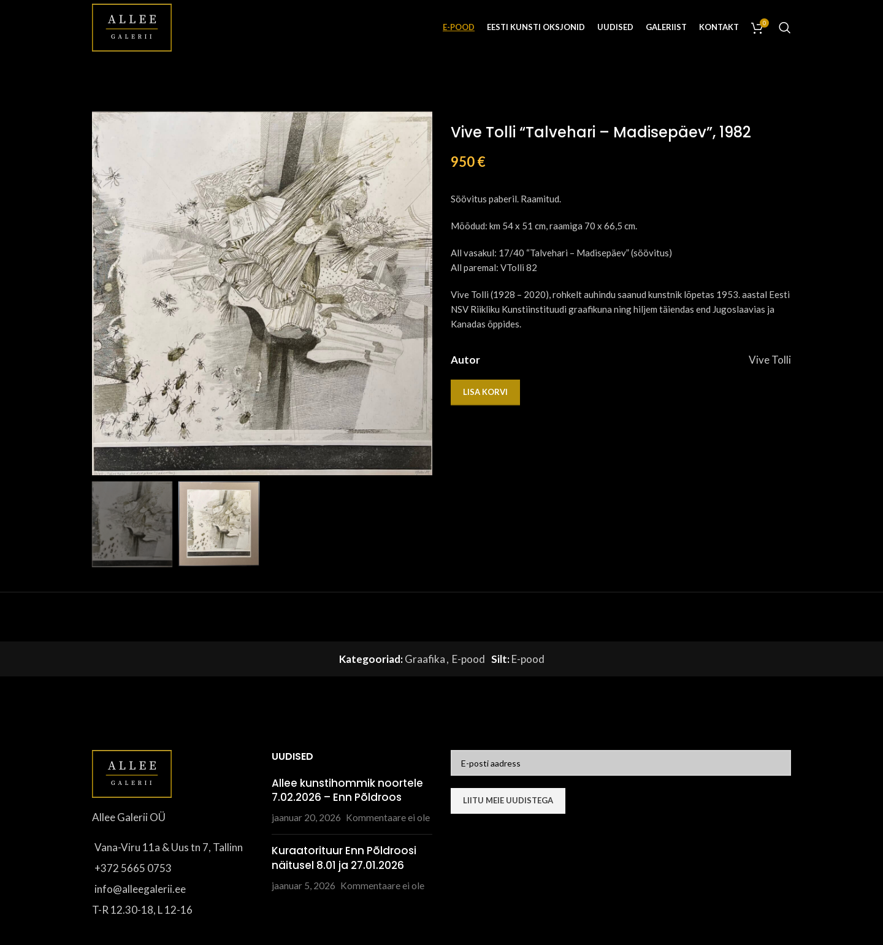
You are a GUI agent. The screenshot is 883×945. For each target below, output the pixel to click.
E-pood (468, 658)
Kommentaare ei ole (388, 817)
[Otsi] (785, 27)
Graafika (425, 658)
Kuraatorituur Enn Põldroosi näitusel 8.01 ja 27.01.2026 (344, 858)
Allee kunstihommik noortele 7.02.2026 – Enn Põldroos (347, 790)
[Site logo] (132, 26)
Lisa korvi (485, 392)
